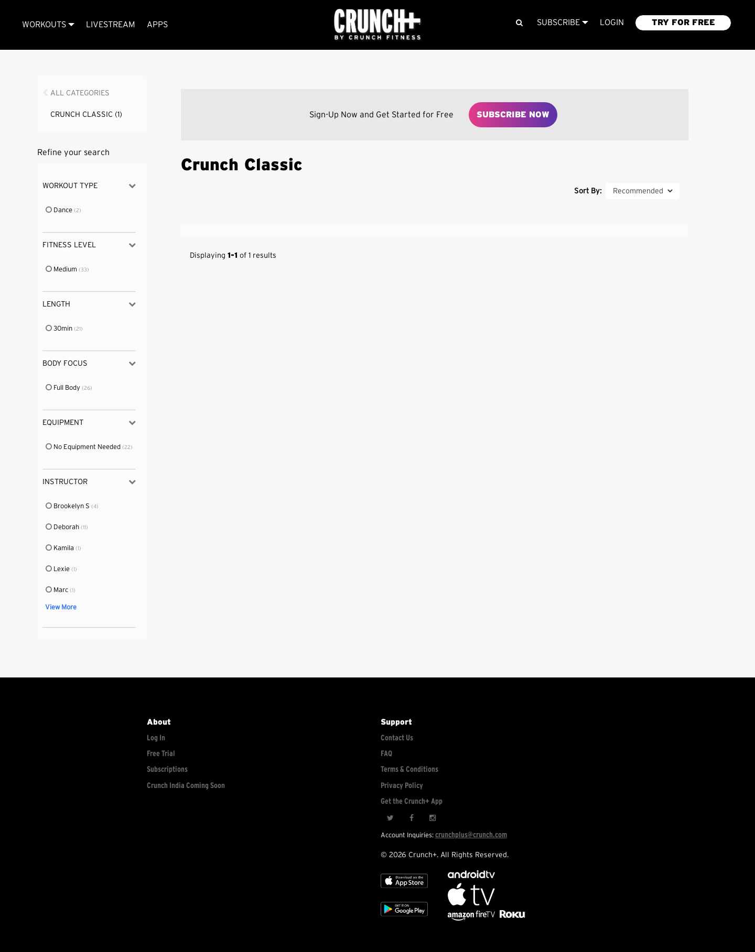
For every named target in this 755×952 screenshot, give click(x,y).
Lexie (58, 569)
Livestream (110, 24)
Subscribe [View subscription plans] (562, 22)
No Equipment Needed (83, 447)
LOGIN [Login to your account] (612, 22)
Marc (57, 590)
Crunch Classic (86, 114)
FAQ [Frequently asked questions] (386, 754)
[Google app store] (404, 918)
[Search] (519, 23)
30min (59, 328)
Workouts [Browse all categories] (48, 24)
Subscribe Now (513, 115)
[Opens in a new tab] (472, 918)
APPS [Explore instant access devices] (157, 24)
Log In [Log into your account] (156, 738)
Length (88, 304)
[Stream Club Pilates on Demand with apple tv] (511, 918)
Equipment (88, 422)
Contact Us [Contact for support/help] (397, 738)
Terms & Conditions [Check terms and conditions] (409, 769)
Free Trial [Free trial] (161, 754)
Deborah (63, 527)
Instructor (88, 482)
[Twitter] (390, 818)
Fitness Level (88, 245)
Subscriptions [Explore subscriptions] (167, 769)
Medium (62, 269)
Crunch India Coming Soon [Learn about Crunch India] (186, 786)
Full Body (63, 388)
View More (61, 607)
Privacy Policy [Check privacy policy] (402, 786)
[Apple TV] (404, 890)
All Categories (80, 93)
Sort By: (587, 191)
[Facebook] (411, 818)
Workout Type (88, 186)
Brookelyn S (68, 506)
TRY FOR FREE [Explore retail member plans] (683, 22)
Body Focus (88, 363)
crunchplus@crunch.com (471, 835)
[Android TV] (471, 876)
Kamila (60, 548)
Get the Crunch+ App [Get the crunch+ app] (412, 801)
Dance (59, 210)
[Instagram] (432, 818)
